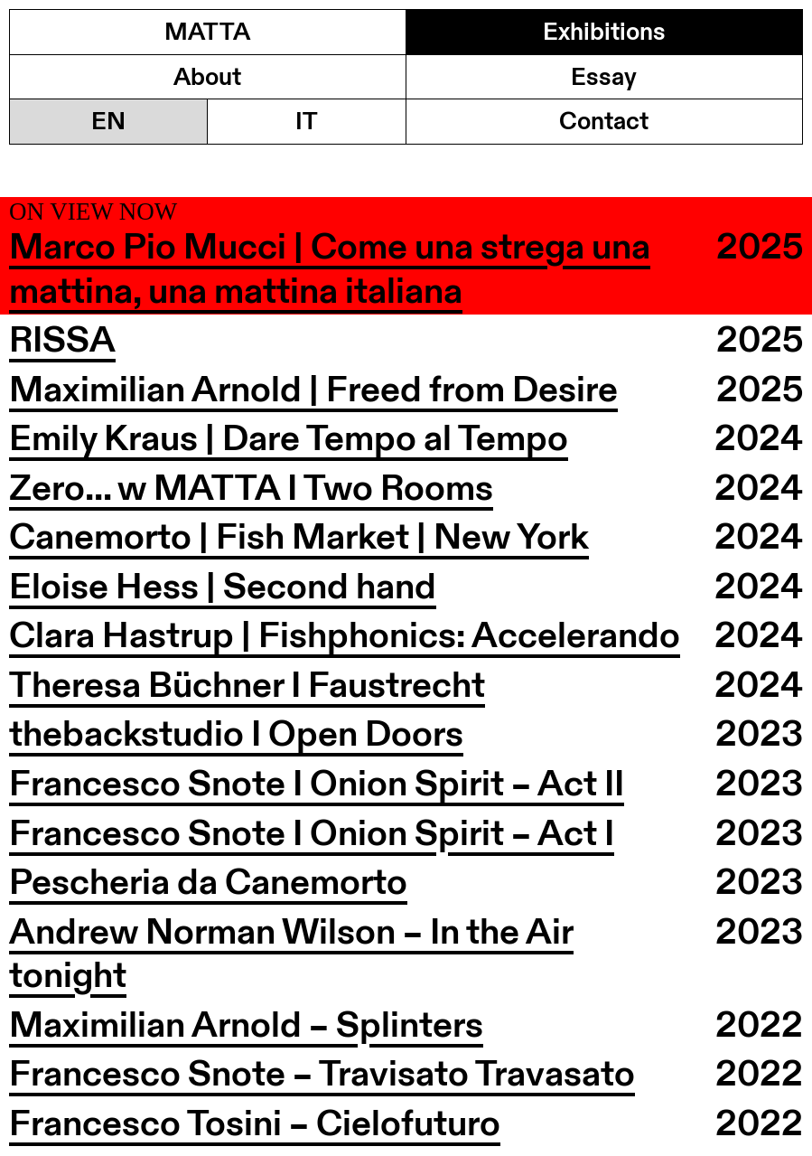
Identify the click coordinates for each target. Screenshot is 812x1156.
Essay (604, 76)
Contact (604, 121)
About (207, 76)
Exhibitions (604, 31)
